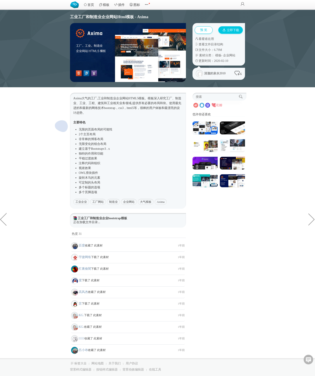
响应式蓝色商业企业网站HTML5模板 (311, 219)
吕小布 (83, 350)
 (81, 338)
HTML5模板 (136, 98)
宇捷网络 (85, 257)
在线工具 (155, 369)
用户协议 (132, 363)
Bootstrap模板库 (75, 4)
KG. (81, 315)
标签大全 (80, 363)
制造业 (113, 201)
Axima (160, 201)
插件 (119, 5)
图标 (135, 5)
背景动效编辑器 (133, 369)
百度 (82, 245)
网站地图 (97, 363)
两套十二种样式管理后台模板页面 (3, 219)
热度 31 (77, 233)
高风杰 (83, 292)
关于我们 (114, 363)
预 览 (203, 30)
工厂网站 (98, 201)
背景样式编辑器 (80, 369)
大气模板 (145, 201)
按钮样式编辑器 (107, 369)
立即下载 (230, 30)
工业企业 (81, 201)
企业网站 (229, 55)
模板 (104, 5)
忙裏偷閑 (85, 268)
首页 (89, 5)
